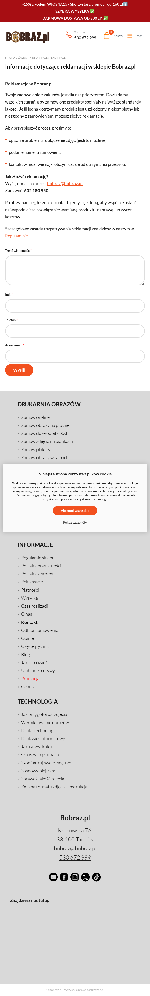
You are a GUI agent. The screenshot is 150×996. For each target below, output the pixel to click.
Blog (25, 654)
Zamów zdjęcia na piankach (47, 441)
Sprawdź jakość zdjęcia (42, 778)
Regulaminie (16, 235)
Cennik (28, 686)
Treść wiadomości (18, 250)
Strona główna (16, 57)
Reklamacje (58, 57)
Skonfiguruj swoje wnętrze (46, 762)
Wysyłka (29, 598)
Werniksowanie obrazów (45, 722)
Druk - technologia (39, 730)
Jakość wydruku (36, 746)
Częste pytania (35, 646)
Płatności (30, 590)
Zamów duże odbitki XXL (44, 433)
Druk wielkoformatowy (43, 738)
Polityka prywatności (41, 565)
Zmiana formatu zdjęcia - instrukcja (54, 786)
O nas (26, 614)
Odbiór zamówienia (39, 630)
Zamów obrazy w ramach (45, 457)
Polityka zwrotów (37, 573)
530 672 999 (85, 35)
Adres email (14, 345)
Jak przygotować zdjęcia (44, 714)
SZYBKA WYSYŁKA (72, 11)
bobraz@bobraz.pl (65, 183)
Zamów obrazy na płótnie (45, 425)
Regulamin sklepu (38, 557)
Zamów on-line (35, 417)
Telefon (11, 319)
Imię (9, 294)
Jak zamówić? (34, 662)
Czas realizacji (34, 606)
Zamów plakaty (35, 449)
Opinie (27, 638)
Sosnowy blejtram (38, 770)
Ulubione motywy (38, 670)
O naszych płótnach (40, 754)
